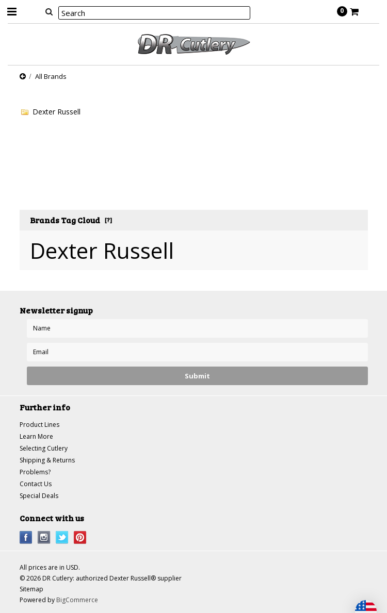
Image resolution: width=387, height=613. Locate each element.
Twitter (62, 537)
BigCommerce (77, 599)
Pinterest (80, 537)
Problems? (35, 472)
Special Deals (39, 495)
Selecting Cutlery (44, 448)
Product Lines (39, 424)
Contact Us (36, 483)
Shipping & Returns (47, 460)
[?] (108, 220)
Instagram (44, 537)
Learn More (36, 436)
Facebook (26, 537)
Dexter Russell (56, 112)
